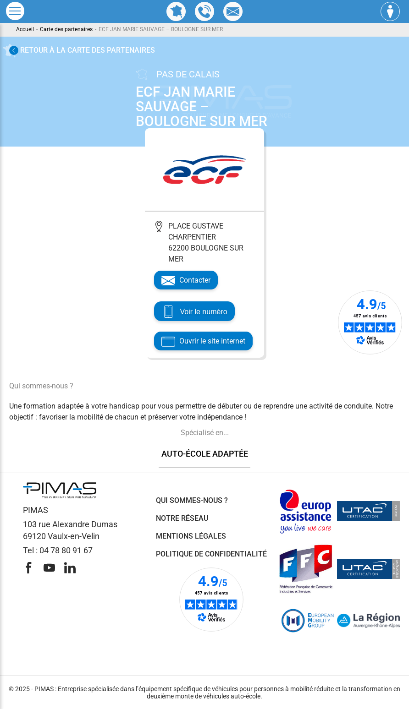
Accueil (25, 29)
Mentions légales (191, 536)
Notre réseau (182, 518)
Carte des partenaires (66, 29)
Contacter (185, 281)
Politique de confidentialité (211, 554)
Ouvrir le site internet (203, 342)
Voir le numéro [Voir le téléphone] (195, 312)
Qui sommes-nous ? (192, 500)
